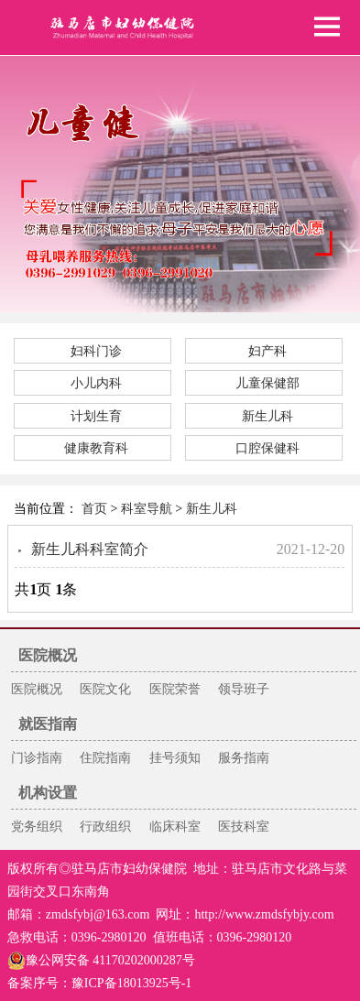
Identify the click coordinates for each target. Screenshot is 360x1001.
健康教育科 (96, 448)
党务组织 (36, 826)
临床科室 (175, 826)
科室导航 (146, 509)
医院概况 (36, 689)
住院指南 (105, 758)
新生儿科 (267, 416)
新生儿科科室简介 (89, 549)
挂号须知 (175, 758)
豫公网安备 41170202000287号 (101, 961)
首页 (94, 509)
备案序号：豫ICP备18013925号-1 (99, 983)
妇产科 (267, 351)
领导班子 (243, 689)
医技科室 (243, 826)
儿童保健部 (267, 383)
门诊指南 (36, 758)
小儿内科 (96, 383)
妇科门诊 (96, 351)
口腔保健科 (267, 448)
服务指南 (243, 758)
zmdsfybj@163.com (98, 914)
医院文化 (105, 689)
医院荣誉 (175, 689)
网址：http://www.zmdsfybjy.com (244, 914)
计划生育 (96, 416)
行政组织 (105, 826)
